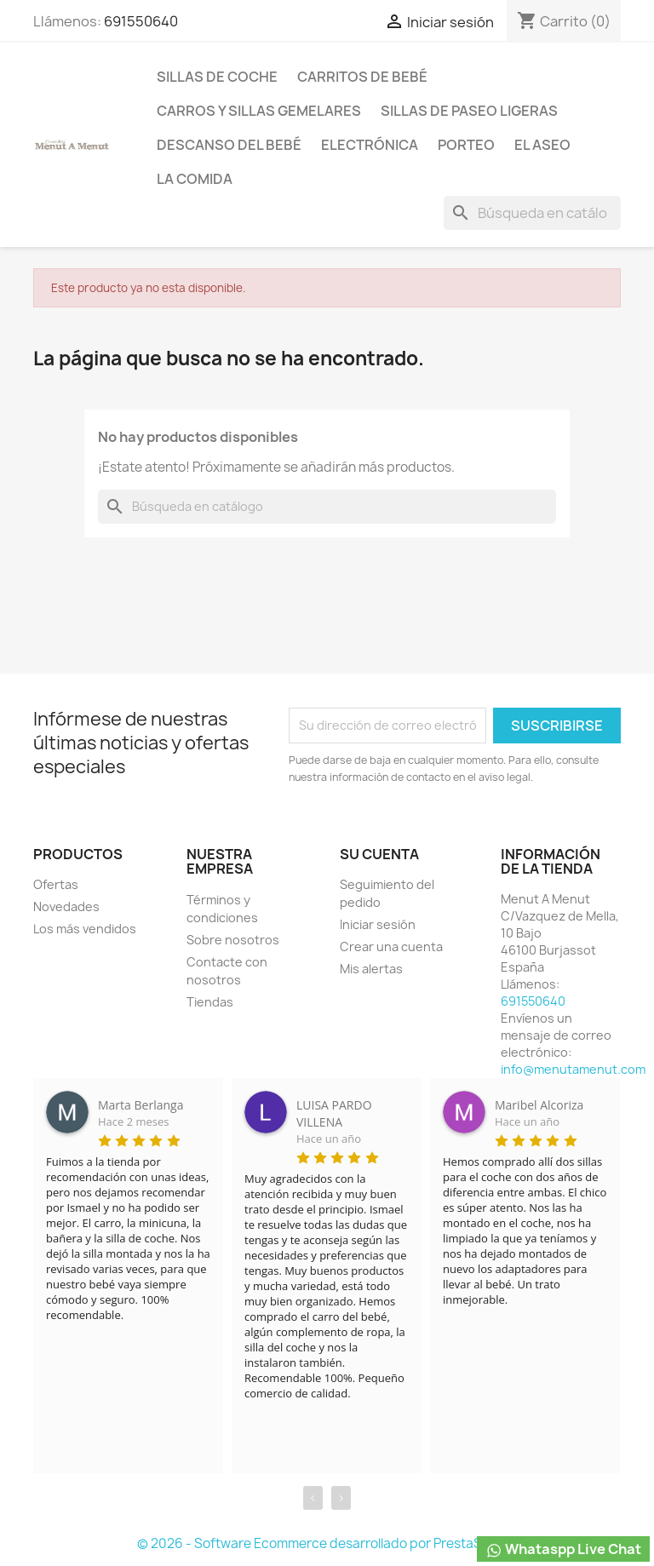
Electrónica (369, 144)
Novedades (66, 906)
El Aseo (542, 144)
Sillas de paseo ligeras (469, 110)
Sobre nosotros (232, 940)
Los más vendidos (84, 929)
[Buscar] (532, 213)
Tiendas (209, 1002)
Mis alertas (371, 969)
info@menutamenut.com (573, 1069)
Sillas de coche (217, 76)
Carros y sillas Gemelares (259, 110)
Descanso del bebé (229, 144)
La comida (194, 178)
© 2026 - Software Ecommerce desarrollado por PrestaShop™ (327, 1543)
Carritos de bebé (362, 76)
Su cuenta (379, 854)
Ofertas (55, 884)
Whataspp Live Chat (563, 1549)
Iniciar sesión (378, 924)
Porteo (466, 144)
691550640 (141, 21)
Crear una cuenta (391, 946)
